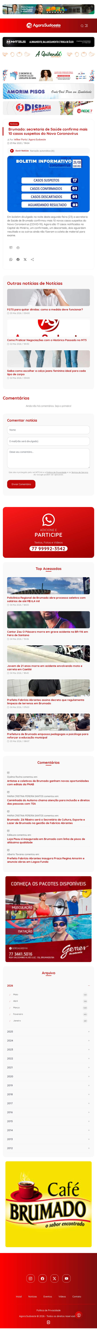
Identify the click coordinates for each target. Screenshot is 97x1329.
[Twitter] (54, 1278)
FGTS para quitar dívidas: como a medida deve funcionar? (45, 309)
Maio (50, 995)
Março (50, 1008)
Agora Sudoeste (37, 139)
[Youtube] (67, 1278)
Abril (50, 1001)
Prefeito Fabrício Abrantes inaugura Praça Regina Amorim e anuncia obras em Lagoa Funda (45, 860)
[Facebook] (18, 259)
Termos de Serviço (79, 472)
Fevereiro (50, 1014)
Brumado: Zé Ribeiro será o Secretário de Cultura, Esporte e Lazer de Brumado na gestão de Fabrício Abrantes (46, 821)
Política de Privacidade (56, 472)
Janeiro (50, 1021)
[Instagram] (29, 1278)
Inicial (19, 1297)
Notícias (14, 124)
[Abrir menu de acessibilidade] (79, 1315)
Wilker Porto (20, 139)
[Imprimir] (18, 247)
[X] (25, 259)
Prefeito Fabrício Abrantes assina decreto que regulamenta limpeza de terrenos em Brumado (45, 701)
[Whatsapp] (11, 259)
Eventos (47, 1297)
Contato (76, 1297)
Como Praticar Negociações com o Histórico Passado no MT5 (47, 340)
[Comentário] (11, 247)
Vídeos (62, 1297)
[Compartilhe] (32, 259)
